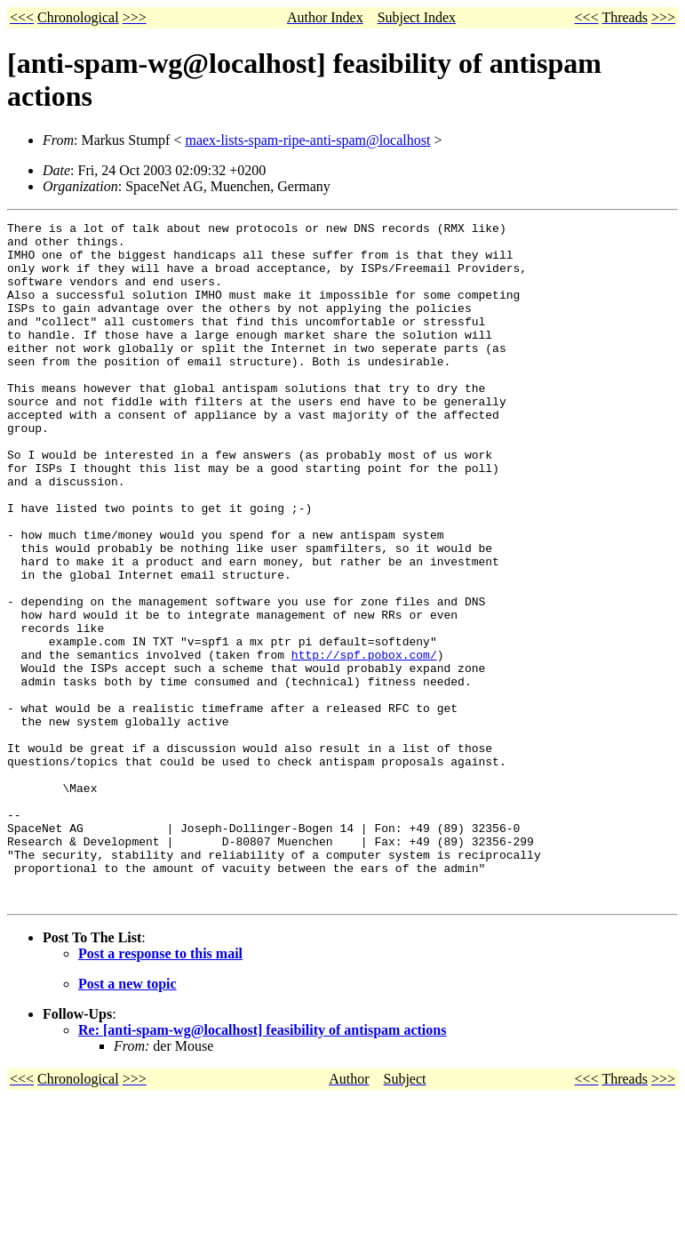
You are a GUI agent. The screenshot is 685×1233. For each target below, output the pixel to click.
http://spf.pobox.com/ (364, 742)
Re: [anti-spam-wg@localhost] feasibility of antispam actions (262, 1165)
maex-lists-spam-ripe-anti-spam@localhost (307, 140)
